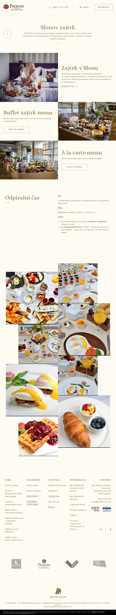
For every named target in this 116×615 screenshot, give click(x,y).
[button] (84, 7)
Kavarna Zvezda (34, 491)
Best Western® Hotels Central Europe (76, 488)
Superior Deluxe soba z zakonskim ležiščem (14, 521)
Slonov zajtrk (32, 485)
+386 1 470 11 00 (104, 499)
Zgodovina (53, 491)
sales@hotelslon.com (101, 502)
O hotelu (54, 480)
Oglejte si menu (16, 129)
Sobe (8, 480)
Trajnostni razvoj (77, 504)
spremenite (25, 613)
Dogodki (32, 496)
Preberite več (67, 86)
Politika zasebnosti (78, 510)
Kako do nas (53, 502)
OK (114, 611)
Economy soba (11, 485)
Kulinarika (33, 480)
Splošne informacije (57, 485)
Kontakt (105, 480)
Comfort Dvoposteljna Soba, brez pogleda (13, 493)
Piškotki (73, 515)
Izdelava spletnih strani (53, 606)
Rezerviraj (103, 7)
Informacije (78, 480)
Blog (51, 507)
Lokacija (53, 496)
